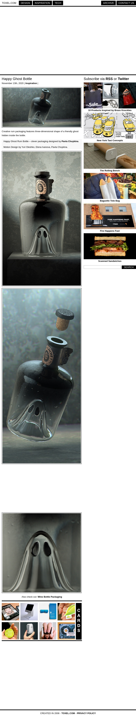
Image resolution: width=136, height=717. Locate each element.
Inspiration (42, 3)
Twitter (123, 79)
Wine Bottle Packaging (50, 596)
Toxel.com (9, 3)
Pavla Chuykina (70, 141)
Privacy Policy (86, 713)
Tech (58, 3)
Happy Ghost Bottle (17, 79)
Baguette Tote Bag (110, 200)
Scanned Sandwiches (110, 261)
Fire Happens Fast (110, 231)
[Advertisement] (32, 41)
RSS (109, 79)
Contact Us (126, 3)
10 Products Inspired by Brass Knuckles (110, 110)
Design (25, 3)
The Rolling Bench (110, 170)
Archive (108, 3)
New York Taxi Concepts (110, 140)
